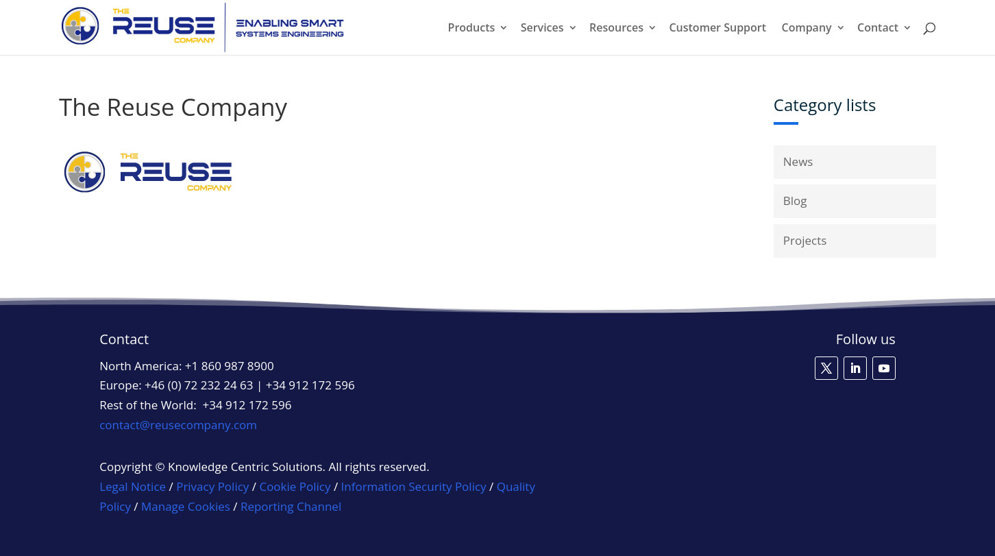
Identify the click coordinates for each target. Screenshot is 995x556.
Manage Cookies (185, 506)
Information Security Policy (414, 486)
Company (806, 29)
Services (542, 29)
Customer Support (717, 29)
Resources (616, 29)
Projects (805, 240)
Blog (795, 200)
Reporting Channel (291, 506)
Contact (877, 29)
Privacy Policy (212, 486)
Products (471, 29)
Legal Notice (132, 486)
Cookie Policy (294, 486)
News (798, 161)
